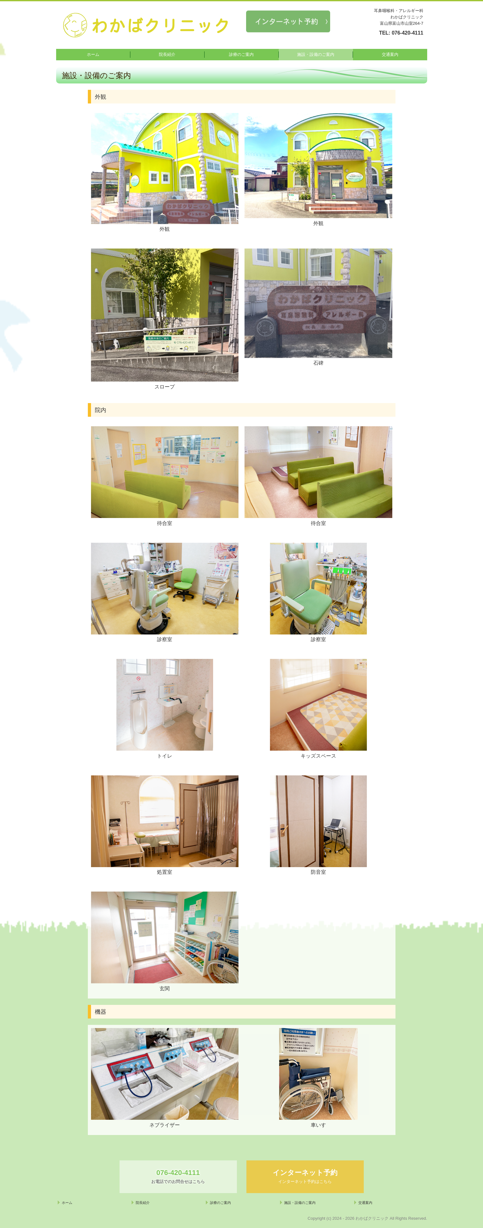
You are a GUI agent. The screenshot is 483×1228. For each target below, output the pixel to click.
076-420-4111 (407, 33)
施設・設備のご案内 (315, 54)
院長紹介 (167, 54)
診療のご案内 (241, 54)
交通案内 (390, 54)
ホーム (93, 54)
